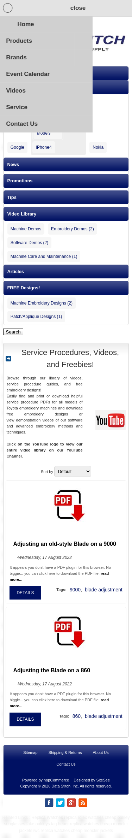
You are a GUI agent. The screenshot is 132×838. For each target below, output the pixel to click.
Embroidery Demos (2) (72, 228)
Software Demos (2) (30, 242)
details (25, 596)
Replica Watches (47, 821)
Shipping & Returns (65, 756)
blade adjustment (103, 593)
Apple (39, 102)
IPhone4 (44, 147)
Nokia (98, 147)
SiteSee (103, 784)
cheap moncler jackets (92, 834)
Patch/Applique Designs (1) (36, 316)
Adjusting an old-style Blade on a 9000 (64, 548)
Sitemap (30, 756)
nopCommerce (56, 784)
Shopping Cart (65, 8)
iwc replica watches (51, 834)
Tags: (61, 593)
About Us (101, 756)
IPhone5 (44, 115)
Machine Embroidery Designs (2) (42, 303)
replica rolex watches (83, 821)
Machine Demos (26, 228)
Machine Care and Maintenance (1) (44, 256)
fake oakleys (38, 827)
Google (17, 147)
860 (77, 720)
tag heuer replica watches (75, 827)
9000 (75, 593)
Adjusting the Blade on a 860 (51, 674)
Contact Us (65, 768)
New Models (44, 131)
